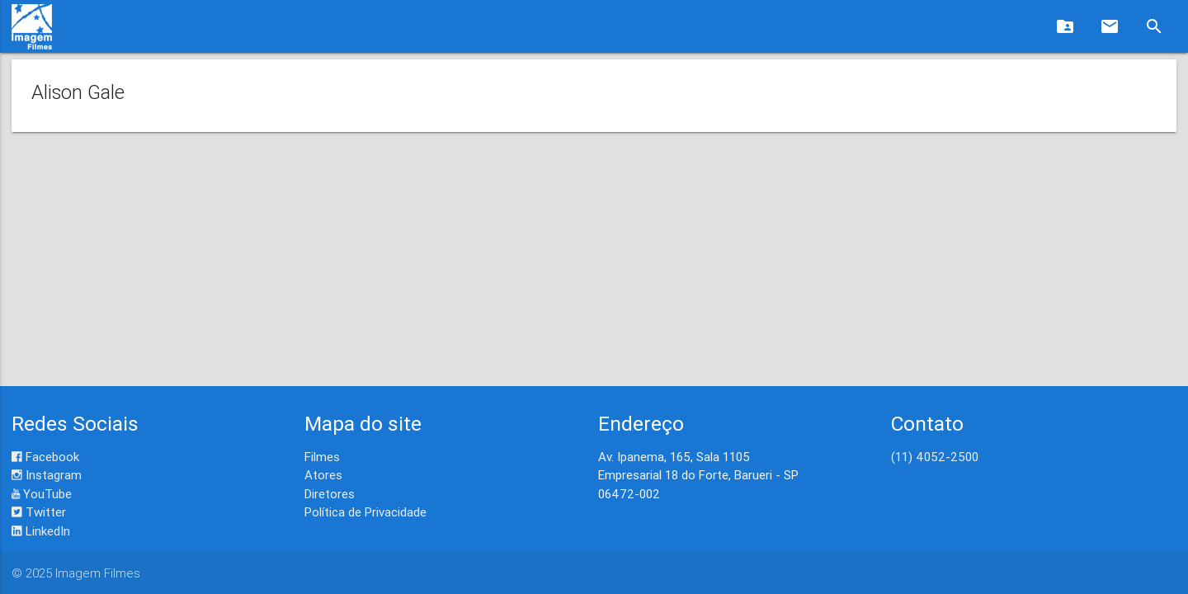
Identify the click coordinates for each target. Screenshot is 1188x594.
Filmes (322, 456)
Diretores (329, 494)
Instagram (47, 475)
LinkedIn (41, 531)
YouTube (42, 494)
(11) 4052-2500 (934, 456)
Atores (323, 475)
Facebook (45, 456)
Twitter (39, 512)
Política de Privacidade (365, 512)
